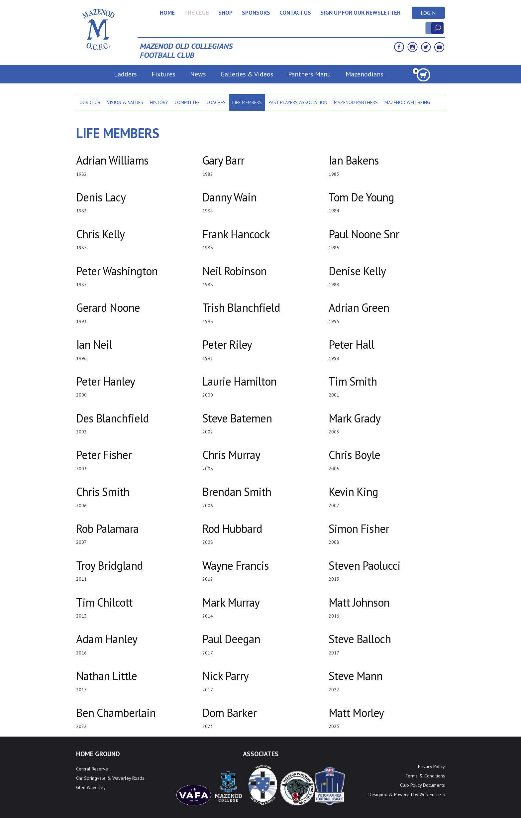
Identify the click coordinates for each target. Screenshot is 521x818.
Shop (225, 12)
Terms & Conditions (425, 776)
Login (428, 13)
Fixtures (163, 74)
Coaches (216, 102)
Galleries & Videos (247, 74)
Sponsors (256, 12)
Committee (187, 102)
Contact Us (295, 12)
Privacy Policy (431, 766)
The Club (196, 12)
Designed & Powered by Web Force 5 (406, 794)
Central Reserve (92, 769)
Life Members (247, 102)
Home (167, 12)
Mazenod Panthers (356, 102)
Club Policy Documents (422, 785)
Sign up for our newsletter (360, 12)
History (159, 102)
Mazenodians (364, 74)
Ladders (125, 74)
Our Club (89, 102)
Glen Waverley (91, 787)
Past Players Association (297, 102)
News (198, 74)
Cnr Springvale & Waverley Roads (110, 778)
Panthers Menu (309, 74)
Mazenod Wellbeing (407, 102)
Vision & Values (125, 102)
